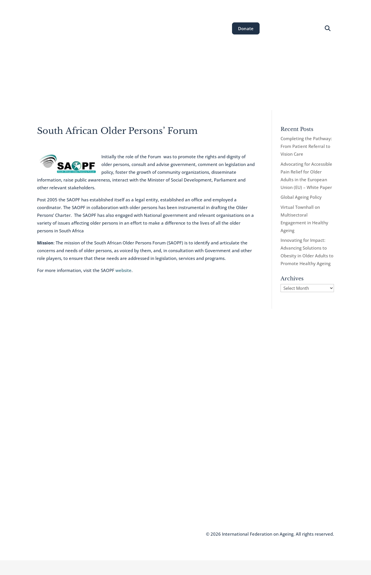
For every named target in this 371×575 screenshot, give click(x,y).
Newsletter (47, 492)
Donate (246, 28)
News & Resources (219, 84)
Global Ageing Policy (301, 197)
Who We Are (49, 474)
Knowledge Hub (52, 500)
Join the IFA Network (56, 483)
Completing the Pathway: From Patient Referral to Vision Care (306, 146)
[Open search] (328, 28)
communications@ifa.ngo (169, 476)
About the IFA (105, 84)
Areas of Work (143, 84)
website (123, 270)
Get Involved (261, 84)
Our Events (179, 84)
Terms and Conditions (107, 534)
